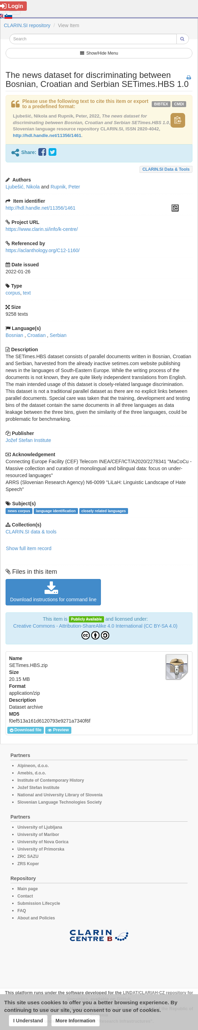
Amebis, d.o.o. (31, 773)
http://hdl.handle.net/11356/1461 (47, 135)
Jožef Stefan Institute (28, 440)
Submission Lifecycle (38, 903)
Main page (27, 888)
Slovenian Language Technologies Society (59, 802)
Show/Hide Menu (99, 53)
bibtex (161, 104)
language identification (56, 511)
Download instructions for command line (53, 591)
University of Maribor (38, 834)
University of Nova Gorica (43, 841)
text (27, 293)
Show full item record (29, 548)
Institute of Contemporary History (50, 780)
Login (11, 6)
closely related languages (103, 511)
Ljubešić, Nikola (23, 187)
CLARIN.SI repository (27, 25)
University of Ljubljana (39, 827)
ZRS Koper (28, 863)
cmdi (179, 104)
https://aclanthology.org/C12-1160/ (43, 250)
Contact (25, 896)
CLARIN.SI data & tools (166, 169)
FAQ (21, 910)
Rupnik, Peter (65, 187)
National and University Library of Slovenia (60, 794)
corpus (13, 293)
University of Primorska (40, 849)
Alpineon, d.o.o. (33, 765)
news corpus (19, 511)
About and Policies (36, 918)
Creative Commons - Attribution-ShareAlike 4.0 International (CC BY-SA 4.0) (95, 626)
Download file (25, 730)
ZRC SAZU (28, 856)
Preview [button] (58, 730)
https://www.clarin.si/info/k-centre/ (42, 229)
